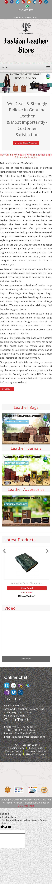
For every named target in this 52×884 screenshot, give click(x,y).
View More (26, 658)
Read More (7, 389)
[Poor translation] (7, 827)
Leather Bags (26, 407)
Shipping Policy (16, 747)
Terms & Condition (36, 751)
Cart (29, 18)
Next (49, 85)
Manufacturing (13, 754)
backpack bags (32, 289)
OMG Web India (26, 805)
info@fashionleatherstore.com (28, 736)
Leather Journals (26, 448)
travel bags (13, 301)
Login (34, 18)
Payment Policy (13, 751)
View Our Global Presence (26, 143)
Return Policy (36, 747)
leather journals (27, 260)
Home (16, 18)
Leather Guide (30, 744)
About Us (23, 18)
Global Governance (36, 754)
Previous (2, 85)
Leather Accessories (26, 489)
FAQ (15, 744)
